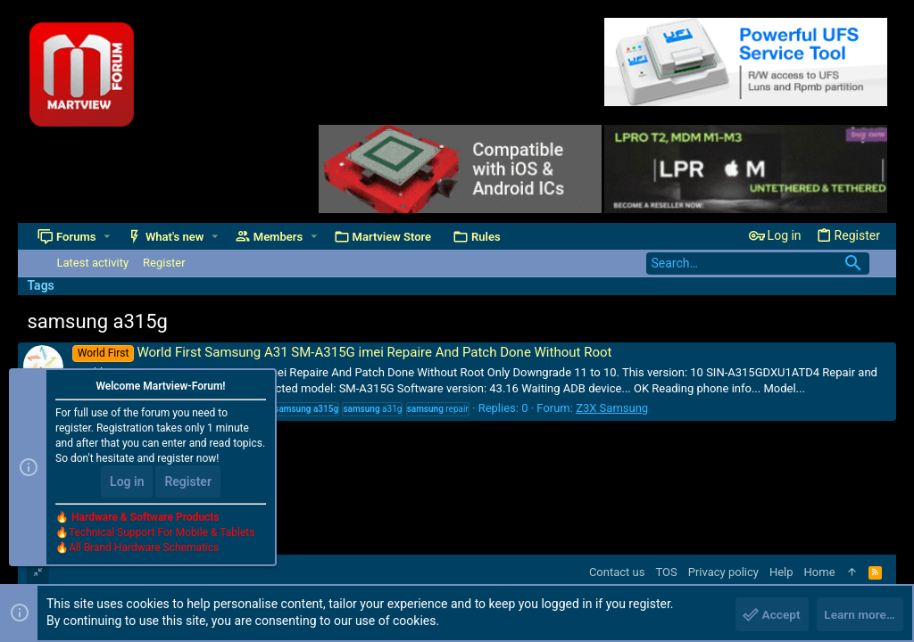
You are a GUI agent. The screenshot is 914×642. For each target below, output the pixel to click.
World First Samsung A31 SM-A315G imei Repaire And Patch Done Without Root (341, 352)
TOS (666, 572)
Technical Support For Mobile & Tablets (161, 534)
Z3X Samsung (612, 408)
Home (819, 572)
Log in (127, 483)
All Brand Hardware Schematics (144, 549)
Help (781, 572)
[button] (106, 237)
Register (188, 483)
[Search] (757, 263)
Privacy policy (723, 572)
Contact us (617, 572)
